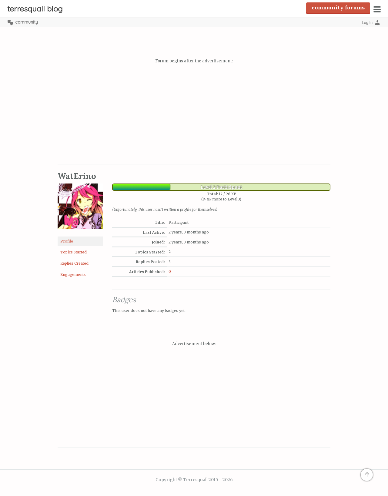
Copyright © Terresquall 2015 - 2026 (194, 479)
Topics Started (73, 252)
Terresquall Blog (35, 8)
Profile (66, 241)
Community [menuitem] (26, 22)
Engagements (73, 274)
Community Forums (338, 7)
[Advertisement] (194, 114)
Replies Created (74, 263)
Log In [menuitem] (367, 22)
